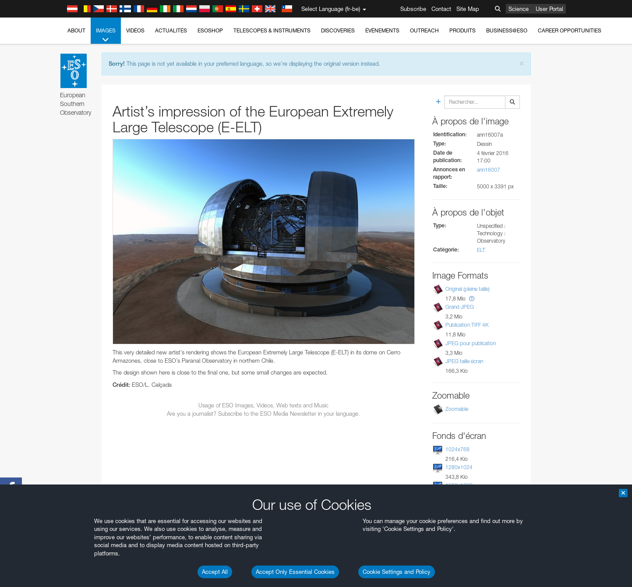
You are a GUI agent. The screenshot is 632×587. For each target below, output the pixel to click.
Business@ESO (506, 30)
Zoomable (456, 409)
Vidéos (135, 30)
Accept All (215, 571)
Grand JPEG (459, 307)
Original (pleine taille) (467, 289)
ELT (481, 250)
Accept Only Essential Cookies (295, 571)
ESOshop (210, 30)
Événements (382, 30)
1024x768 (457, 449)
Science (518, 8)
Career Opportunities (569, 30)
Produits (462, 30)
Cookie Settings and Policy (397, 571)
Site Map (467, 8)
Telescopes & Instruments (272, 30)
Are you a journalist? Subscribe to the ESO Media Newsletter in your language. (263, 413)
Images (106, 35)
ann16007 (488, 169)
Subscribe (413, 8)
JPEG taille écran (464, 361)
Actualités (171, 30)
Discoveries (338, 30)
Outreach (424, 30)
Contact (441, 8)
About (76, 30)
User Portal (549, 8)
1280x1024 (459, 467)
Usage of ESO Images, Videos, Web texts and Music (263, 405)
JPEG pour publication (470, 343)
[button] (471, 298)
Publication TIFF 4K (467, 325)
